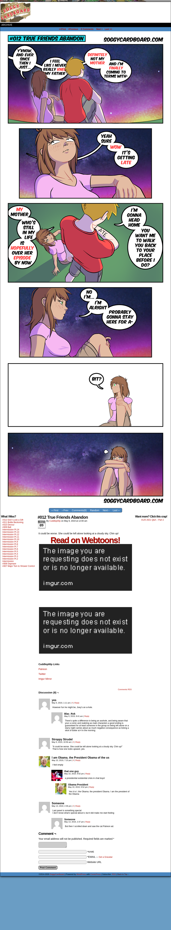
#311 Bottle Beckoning (12, 522)
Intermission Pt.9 (10, 542)
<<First (62, 29)
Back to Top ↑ (123, 874)
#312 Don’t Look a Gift (12, 520)
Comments (87, 29)
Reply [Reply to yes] (76, 703)
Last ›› (116, 510)
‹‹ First (54, 510)
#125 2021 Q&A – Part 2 (152, 520)
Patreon (42, 669)
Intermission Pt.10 (10, 539)
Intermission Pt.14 (10, 529)
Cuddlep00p (55, 521)
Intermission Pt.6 (10, 549)
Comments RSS (125, 689)
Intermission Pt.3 (10, 556)
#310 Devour (8, 525)
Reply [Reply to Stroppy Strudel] (78, 742)
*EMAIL (100, 856)
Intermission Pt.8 (10, 544)
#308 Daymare (9, 563)
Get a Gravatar (105, 857)
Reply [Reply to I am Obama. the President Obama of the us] (78, 760)
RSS (114, 874)
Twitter (42, 674)
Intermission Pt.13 (10, 532)
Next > (99, 29)
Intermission (8, 561)
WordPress (81, 874)
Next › (106, 510)
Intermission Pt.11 (10, 537)
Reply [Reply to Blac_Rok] (86, 716)
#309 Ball (6, 527)
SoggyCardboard (16, 12)
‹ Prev (65, 510)
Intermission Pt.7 (10, 546)
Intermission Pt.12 (10, 534)
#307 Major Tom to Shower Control (18, 566)
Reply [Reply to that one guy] (88, 774)
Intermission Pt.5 (10, 551)
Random (94, 510)
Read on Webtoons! (85, 540)
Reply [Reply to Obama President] (91, 787)
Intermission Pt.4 (10, 554)
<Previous (73, 29)
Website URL (94, 862)
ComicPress (95, 874)
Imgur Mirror (45, 678)
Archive (6, 24)
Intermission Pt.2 (10, 559)
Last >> (108, 29)
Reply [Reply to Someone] (78, 806)
